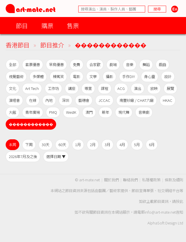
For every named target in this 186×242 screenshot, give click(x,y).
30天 (45, 144)
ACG (121, 88)
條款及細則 (174, 179)
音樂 (129, 64)
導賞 (88, 88)
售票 (73, 25)
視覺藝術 (16, 76)
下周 (29, 144)
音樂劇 (143, 112)
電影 (76, 76)
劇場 (113, 64)
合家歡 (94, 64)
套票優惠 (32, 64)
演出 (137, 88)
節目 (22, 25)
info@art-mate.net (160, 212)
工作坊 (53, 88)
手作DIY (128, 76)
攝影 (109, 76)
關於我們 (111, 179)
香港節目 (17, 44)
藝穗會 (83, 100)
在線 (32, 100)
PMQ (53, 112)
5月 (137, 144)
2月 (93, 144)
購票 (47, 25)
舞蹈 (146, 64)
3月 (107, 144)
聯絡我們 (130, 179)
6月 (152, 144)
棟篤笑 (58, 76)
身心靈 (149, 76)
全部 (12, 64)
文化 (12, 88)
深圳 (65, 100)
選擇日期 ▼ (55, 156)
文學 (93, 76)
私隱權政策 (151, 179)
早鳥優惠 (56, 64)
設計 (168, 76)
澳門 (89, 112)
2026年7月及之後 (23, 156)
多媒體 (38, 76)
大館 (12, 112)
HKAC (167, 100)
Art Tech (32, 88)
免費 (76, 64)
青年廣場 (32, 112)
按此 (179, 201)
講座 (71, 88)
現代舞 (123, 112)
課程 (104, 88)
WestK (71, 112)
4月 (122, 144)
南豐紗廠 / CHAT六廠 (136, 100)
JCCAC (104, 100)
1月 (78, 144)
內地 (49, 100)
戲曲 (162, 64)
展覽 (170, 88)
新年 (105, 112)
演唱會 (14, 100)
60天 (62, 144)
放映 (154, 88)
